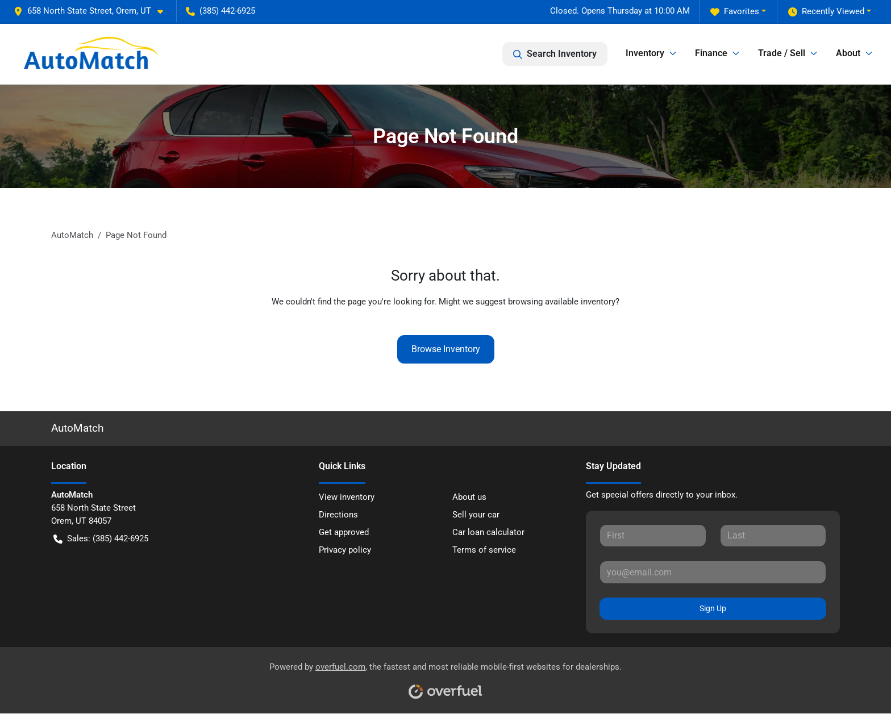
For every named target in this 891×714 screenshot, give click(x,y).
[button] (93, 11)
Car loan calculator (488, 532)
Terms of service (484, 550)
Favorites (734, 11)
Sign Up (713, 608)
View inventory (346, 497)
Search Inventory (555, 54)
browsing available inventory (561, 302)
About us (469, 497)
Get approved (344, 532)
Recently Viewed (826, 11)
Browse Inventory (445, 349)
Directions (338, 515)
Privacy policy (345, 550)
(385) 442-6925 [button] (220, 11)
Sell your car (475, 515)
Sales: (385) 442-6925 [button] (100, 538)
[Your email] (712, 572)
